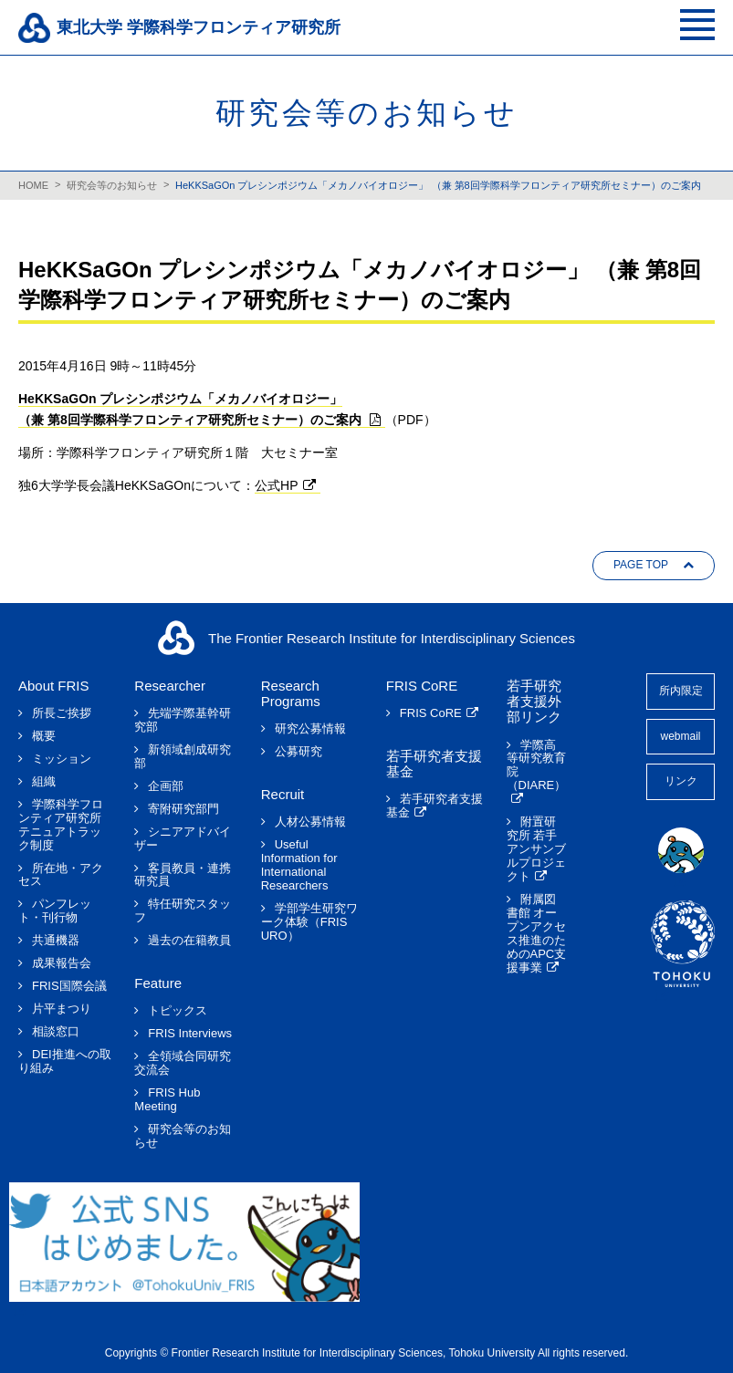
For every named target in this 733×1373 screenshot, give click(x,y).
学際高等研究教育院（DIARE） (537, 766)
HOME (33, 185)
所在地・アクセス (60, 875)
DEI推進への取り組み (64, 1061)
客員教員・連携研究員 (182, 875)
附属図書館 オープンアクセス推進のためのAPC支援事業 (537, 933)
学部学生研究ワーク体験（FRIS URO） (309, 922)
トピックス (177, 1010)
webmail (680, 736)
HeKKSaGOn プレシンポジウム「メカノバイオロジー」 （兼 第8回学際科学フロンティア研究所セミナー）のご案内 (438, 185)
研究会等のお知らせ (112, 185)
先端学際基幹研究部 (182, 720)
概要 (44, 736)
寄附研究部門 (183, 809)
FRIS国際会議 (69, 986)
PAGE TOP (640, 564)
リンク (681, 781)
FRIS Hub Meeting (167, 1100)
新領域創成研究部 (182, 757)
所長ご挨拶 (61, 713)
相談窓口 (55, 1031)
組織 (44, 781)
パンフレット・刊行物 (54, 911)
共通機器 (55, 940)
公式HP (276, 485)
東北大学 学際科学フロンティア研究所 (198, 27)
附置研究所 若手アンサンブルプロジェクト (536, 849)
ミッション (61, 759)
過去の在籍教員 (189, 940)
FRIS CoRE (431, 713)
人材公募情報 (310, 822)
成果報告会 (61, 963)
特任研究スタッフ (182, 911)
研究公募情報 (310, 729)
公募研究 (298, 751)
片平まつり (61, 1009)
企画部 (165, 786)
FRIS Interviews (190, 1033)
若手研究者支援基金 (434, 806)
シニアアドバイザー (182, 839)
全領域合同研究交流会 (182, 1063)
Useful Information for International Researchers (299, 865)
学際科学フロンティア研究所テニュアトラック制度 (60, 825)
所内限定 (681, 690)
